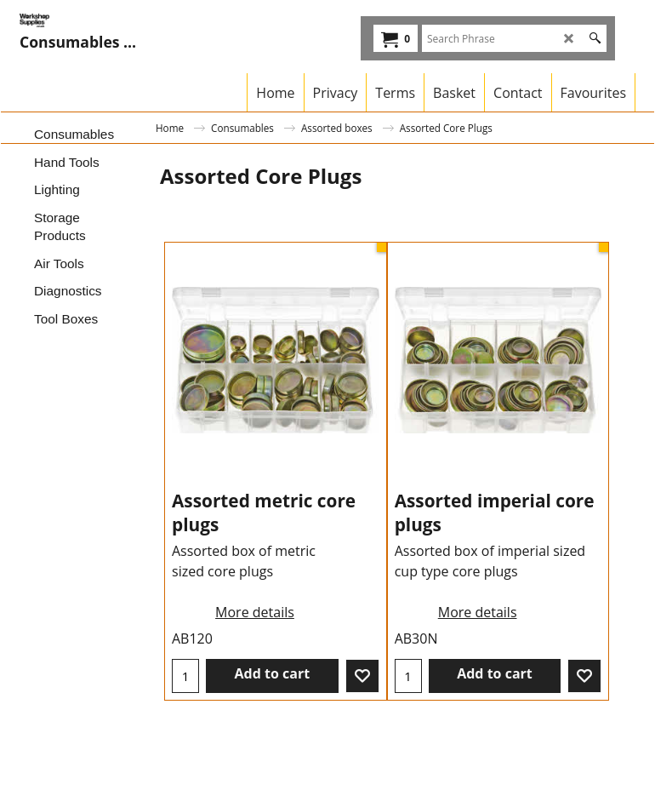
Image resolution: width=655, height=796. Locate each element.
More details (254, 612)
